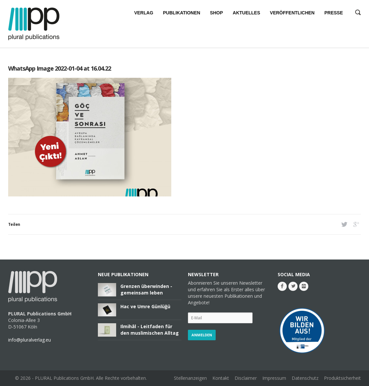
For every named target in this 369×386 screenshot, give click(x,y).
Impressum (274, 378)
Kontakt (220, 378)
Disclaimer (246, 378)
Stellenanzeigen (190, 378)
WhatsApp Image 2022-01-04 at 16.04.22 (59, 68)
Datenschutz (305, 378)
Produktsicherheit (342, 378)
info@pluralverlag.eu (29, 340)
